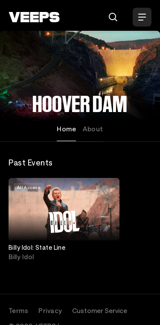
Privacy (50, 310)
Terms (18, 310)
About (93, 129)
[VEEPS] (34, 17)
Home (66, 129)
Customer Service (99, 310)
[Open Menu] (142, 17)
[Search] (113, 17)
